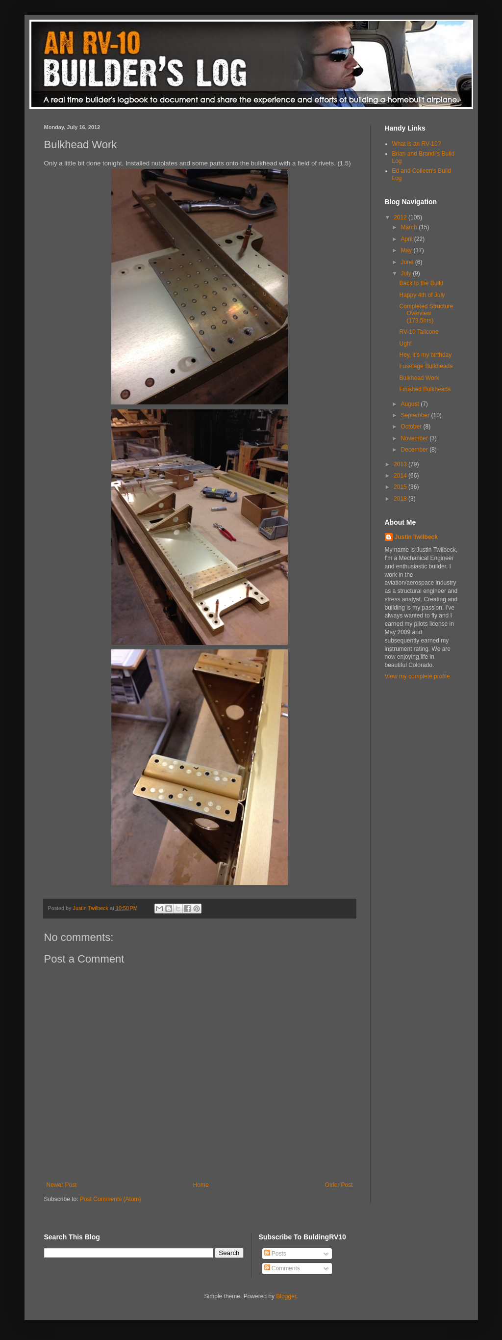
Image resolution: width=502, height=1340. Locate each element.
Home (201, 1184)
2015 (401, 486)
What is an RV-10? (416, 143)
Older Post (339, 1184)
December (415, 449)
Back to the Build (421, 283)
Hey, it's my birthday (425, 354)
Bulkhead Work (419, 378)
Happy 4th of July (422, 295)
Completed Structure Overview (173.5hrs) (426, 313)
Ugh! (405, 343)
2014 (401, 475)
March (410, 227)
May (407, 250)
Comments (282, 1268)
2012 (401, 217)
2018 (401, 498)
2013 (401, 464)
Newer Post (62, 1184)
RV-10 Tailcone (418, 331)
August (411, 404)
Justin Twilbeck (416, 537)
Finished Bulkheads (425, 389)
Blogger (286, 1296)
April (407, 239)
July (407, 273)
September (416, 415)
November (415, 438)
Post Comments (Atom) (110, 1199)
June (408, 262)
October (412, 426)
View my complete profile (417, 676)
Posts (275, 1253)
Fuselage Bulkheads (425, 366)
